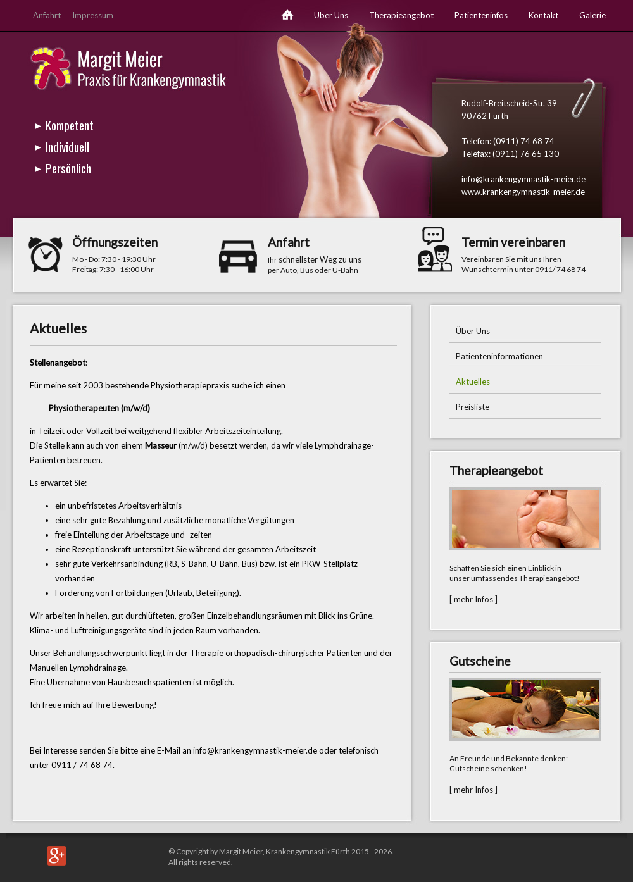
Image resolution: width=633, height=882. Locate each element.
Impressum (92, 15)
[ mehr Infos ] (473, 599)
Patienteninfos (481, 15)
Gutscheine (480, 661)
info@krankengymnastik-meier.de (523, 179)
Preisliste (472, 407)
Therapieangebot (401, 15)
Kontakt (543, 15)
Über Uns (331, 15)
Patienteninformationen (499, 356)
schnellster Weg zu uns (320, 259)
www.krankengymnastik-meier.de (523, 192)
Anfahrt (47, 15)
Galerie (592, 15)
